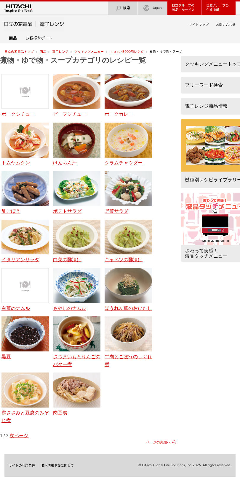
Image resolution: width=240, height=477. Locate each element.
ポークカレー (128, 95)
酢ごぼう (25, 192)
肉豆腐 (76, 394)
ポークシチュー (25, 95)
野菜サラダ (128, 192)
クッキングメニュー (89, 52)
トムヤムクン (25, 144)
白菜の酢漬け (76, 241)
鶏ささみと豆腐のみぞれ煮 (25, 398)
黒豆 (25, 337)
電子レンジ (60, 52)
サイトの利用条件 (22, 465)
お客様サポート (38, 38)
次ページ (18, 435)
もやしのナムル (76, 289)
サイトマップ (199, 25)
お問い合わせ (226, 25)
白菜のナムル (25, 289)
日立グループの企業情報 (217, 7)
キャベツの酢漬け (128, 241)
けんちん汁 (76, 144)
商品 (43, 52)
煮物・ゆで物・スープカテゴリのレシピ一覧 (73, 60)
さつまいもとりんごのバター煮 (76, 341)
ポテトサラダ (76, 192)
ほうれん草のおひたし (128, 289)
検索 (122, 8)
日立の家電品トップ (19, 52)
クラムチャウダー (128, 144)
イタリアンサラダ (25, 241)
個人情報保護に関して (57, 465)
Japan (152, 8)
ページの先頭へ (158, 442)
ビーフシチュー (76, 95)
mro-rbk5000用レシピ (127, 52)
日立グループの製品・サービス (183, 7)
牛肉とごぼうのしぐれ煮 (128, 341)
